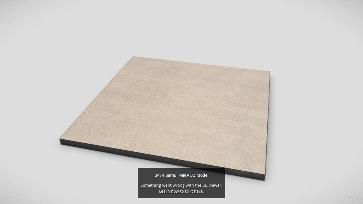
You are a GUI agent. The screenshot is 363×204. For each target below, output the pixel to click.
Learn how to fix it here (181, 191)
